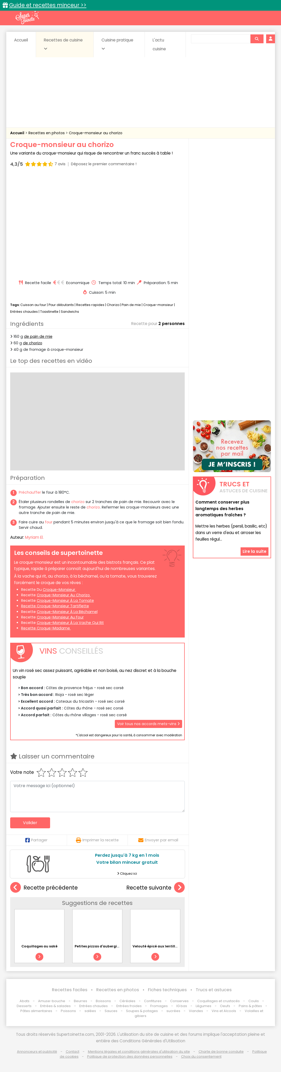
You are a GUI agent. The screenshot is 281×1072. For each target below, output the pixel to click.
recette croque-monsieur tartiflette (55, 606)
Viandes (196, 1011)
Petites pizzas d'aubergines (99, 946)
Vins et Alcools (224, 1011)
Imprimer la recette (97, 840)
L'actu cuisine (159, 44)
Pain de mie (131, 305)
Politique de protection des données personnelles (129, 1056)
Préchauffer (30, 492)
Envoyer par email (158, 840)
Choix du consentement (201, 1056)
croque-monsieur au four (60, 617)
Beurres (80, 1001)
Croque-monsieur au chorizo (95, 133)
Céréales (127, 1001)
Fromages (159, 1006)
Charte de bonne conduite (221, 1051)
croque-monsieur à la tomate (65, 600)
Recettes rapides (90, 305)
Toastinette (49, 311)
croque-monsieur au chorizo (64, 595)
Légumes (203, 1006)
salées (90, 1011)
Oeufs (225, 1006)
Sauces (111, 1011)
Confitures (153, 1001)
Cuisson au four (33, 305)
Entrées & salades (55, 1006)
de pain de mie (38, 336)
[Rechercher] (256, 38)
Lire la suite (254, 551)
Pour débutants (61, 305)
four (48, 522)
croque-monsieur (59, 589)
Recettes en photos (47, 133)
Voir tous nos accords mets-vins (148, 723)
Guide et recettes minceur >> (47, 5)
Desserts (24, 1006)
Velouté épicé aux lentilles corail (161, 946)
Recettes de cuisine (63, 44)
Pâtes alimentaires (36, 1011)
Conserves (179, 1001)
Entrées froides (129, 1006)
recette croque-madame (46, 628)
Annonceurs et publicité (37, 1051)
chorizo (78, 501)
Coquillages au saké (39, 946)
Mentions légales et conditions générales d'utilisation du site (139, 1051)
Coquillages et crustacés (218, 1001)
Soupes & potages (142, 1011)
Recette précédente (44, 887)
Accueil (21, 40)
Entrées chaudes (24, 311)
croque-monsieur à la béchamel (67, 611)
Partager (36, 840)
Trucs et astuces (214, 990)
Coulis (253, 1001)
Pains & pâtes (250, 1006)
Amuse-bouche (51, 1001)
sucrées (173, 1011)
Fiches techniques (167, 990)
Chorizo (113, 305)
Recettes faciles (69, 990)
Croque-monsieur (158, 305)
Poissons (68, 1011)
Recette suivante (155, 887)
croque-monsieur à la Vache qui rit (70, 622)
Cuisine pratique (117, 44)
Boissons (103, 1001)
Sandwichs (70, 311)
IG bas (181, 1006)
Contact (72, 1051)
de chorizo (32, 343)
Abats (24, 1001)
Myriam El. (34, 537)
